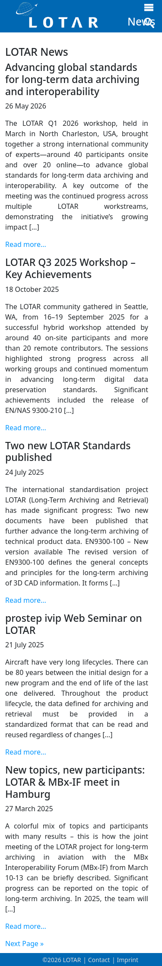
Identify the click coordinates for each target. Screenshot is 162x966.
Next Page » (24, 943)
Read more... (25, 244)
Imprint (127, 960)
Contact (99, 960)
